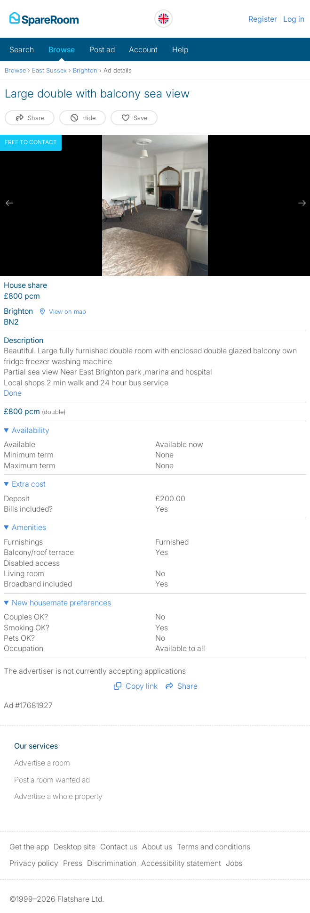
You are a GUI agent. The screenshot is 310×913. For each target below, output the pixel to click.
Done (13, 393)
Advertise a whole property (58, 796)
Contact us (118, 846)
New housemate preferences (61, 602)
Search (21, 49)
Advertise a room (42, 762)
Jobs (234, 863)
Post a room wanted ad (52, 779)
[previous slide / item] (9, 203)
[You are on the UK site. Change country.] (163, 18)
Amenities (29, 527)
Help (180, 49)
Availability (30, 430)
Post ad (102, 49)
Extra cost (29, 484)
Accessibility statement (181, 863)
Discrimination (111, 863)
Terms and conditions (213, 846)
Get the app (29, 846)
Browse (61, 49)
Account (143, 49)
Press (72, 863)
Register (262, 19)
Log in (293, 19)
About (157, 846)
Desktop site (74, 846)
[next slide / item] (300, 203)
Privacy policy (33, 863)
